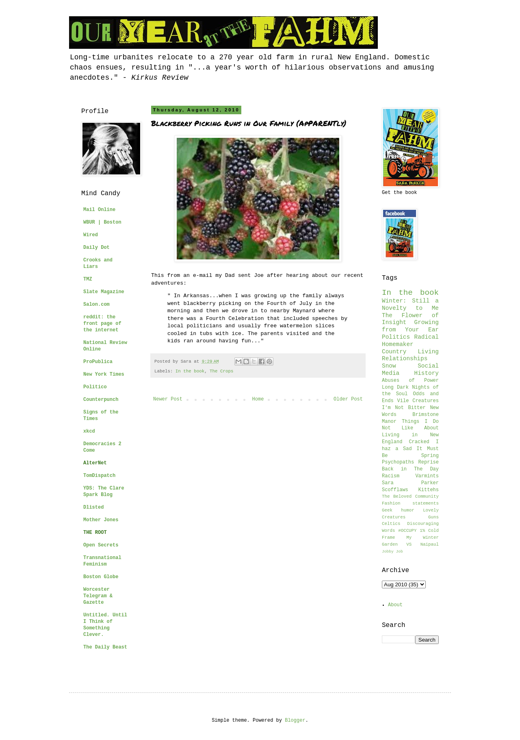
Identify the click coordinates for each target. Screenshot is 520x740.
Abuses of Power (410, 380)
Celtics (391, 523)
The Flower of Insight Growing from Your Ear (410, 322)
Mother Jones (100, 520)
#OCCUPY (407, 530)
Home (258, 399)
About (395, 605)
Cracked (419, 442)
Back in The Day (410, 469)
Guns (433, 517)
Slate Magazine (103, 292)
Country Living (410, 351)
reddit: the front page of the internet (102, 323)
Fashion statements (410, 503)
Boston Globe (100, 577)
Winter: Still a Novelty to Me (410, 304)
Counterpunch (100, 400)
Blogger (295, 720)
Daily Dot (96, 247)
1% (422, 530)
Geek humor (398, 510)
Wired (90, 235)
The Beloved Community (410, 496)
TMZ (87, 279)
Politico (95, 387)
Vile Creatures (418, 401)
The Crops (221, 371)
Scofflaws (395, 490)
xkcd (89, 431)
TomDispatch (99, 476)
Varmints (427, 476)
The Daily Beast (105, 647)
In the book (190, 371)
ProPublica (98, 362)
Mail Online (99, 210)
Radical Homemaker (410, 341)
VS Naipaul (422, 544)
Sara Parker (410, 483)
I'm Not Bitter (404, 408)
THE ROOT (95, 532)
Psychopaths (398, 462)
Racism (390, 476)
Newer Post (167, 399)
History (426, 373)
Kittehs (428, 490)
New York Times (103, 374)
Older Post (348, 399)
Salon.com (96, 304)
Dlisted (93, 507)
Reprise (428, 462)
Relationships (404, 358)
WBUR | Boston (102, 222)
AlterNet (95, 463)
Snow (389, 366)
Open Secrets (100, 545)
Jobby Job (392, 551)
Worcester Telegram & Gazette (98, 596)
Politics (396, 337)
